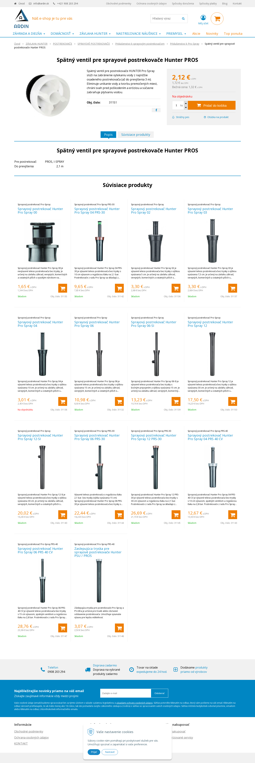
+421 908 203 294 (67, 3)
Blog (224, 3)
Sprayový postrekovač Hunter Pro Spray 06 (97, 324)
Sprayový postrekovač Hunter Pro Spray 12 (210, 324)
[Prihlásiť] (203, 19)
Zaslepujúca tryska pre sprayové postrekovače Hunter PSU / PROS (97, 552)
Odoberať (160, 693)
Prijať (94, 752)
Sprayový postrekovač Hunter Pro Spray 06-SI (153, 324)
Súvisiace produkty (135, 134)
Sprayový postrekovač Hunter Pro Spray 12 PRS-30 (153, 437)
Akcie (196, 33)
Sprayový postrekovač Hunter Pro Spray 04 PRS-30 (97, 210)
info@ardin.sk (41, 3)
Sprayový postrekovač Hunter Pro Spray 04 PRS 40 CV (210, 437)
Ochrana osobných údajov (152, 3)
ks (181, 105)
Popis (108, 134)
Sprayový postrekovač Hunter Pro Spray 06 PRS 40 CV (40, 550)
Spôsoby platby (208, 3)
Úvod (22, 3)
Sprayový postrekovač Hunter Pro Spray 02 (153, 210)
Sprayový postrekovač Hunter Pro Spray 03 (210, 210)
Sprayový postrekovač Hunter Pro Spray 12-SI (40, 437)
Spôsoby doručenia (183, 3)
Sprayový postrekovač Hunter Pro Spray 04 (40, 324)
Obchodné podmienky (118, 3)
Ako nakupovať (175, 731)
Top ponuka (233, 33)
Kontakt (237, 3)
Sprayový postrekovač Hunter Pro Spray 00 (40, 210)
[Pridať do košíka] (212, 105)
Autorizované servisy (179, 737)
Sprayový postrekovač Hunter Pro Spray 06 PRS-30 (97, 437)
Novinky (212, 33)
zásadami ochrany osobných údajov (134, 702)
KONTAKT (21, 743)
